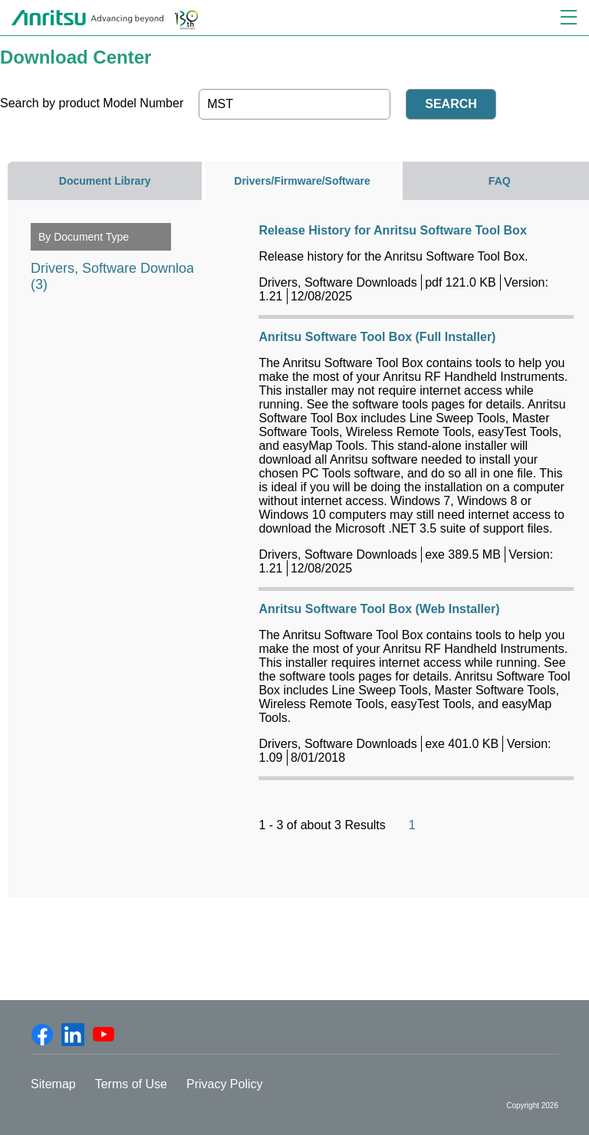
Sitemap (53, 1084)
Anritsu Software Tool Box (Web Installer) (378, 608)
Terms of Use (131, 1084)
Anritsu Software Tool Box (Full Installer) (376, 336)
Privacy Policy (224, 1084)
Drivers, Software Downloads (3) (120, 270)
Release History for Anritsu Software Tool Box (392, 230)
